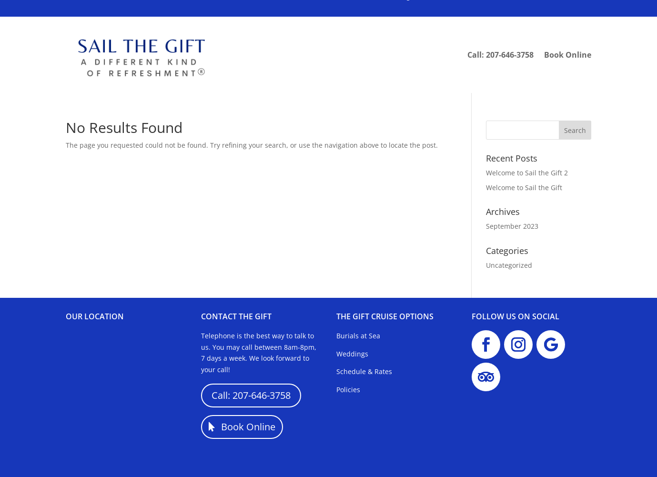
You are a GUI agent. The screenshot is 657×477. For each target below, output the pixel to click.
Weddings (352, 353)
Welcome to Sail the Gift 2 (527, 172)
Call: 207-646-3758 (500, 55)
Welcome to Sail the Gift (524, 187)
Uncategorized (509, 265)
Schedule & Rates (364, 371)
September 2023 (512, 226)
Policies (348, 389)
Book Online (567, 55)
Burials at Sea (358, 335)
